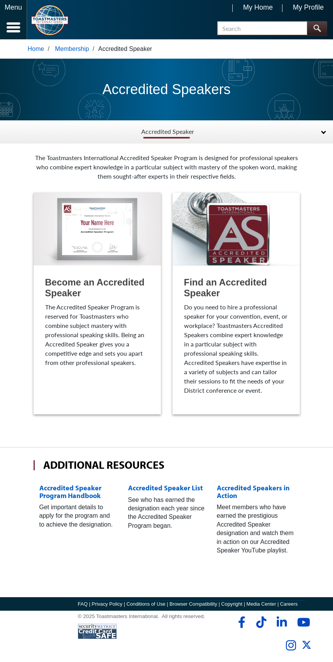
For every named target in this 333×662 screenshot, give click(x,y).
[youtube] (302, 622)
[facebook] (240, 622)
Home (36, 49)
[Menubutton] (13, 19)
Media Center (261, 604)
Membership (72, 49)
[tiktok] (261, 622)
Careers (289, 604)
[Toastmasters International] (49, 20)
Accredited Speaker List (165, 487)
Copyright (231, 604)
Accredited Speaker (167, 132)
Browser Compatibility (193, 604)
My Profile (308, 7)
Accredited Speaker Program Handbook (70, 491)
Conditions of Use (146, 604)
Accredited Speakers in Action (253, 491)
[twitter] (306, 648)
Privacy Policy (107, 604)
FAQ (83, 604)
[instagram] (290, 645)
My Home (258, 7)
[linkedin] (281, 622)
